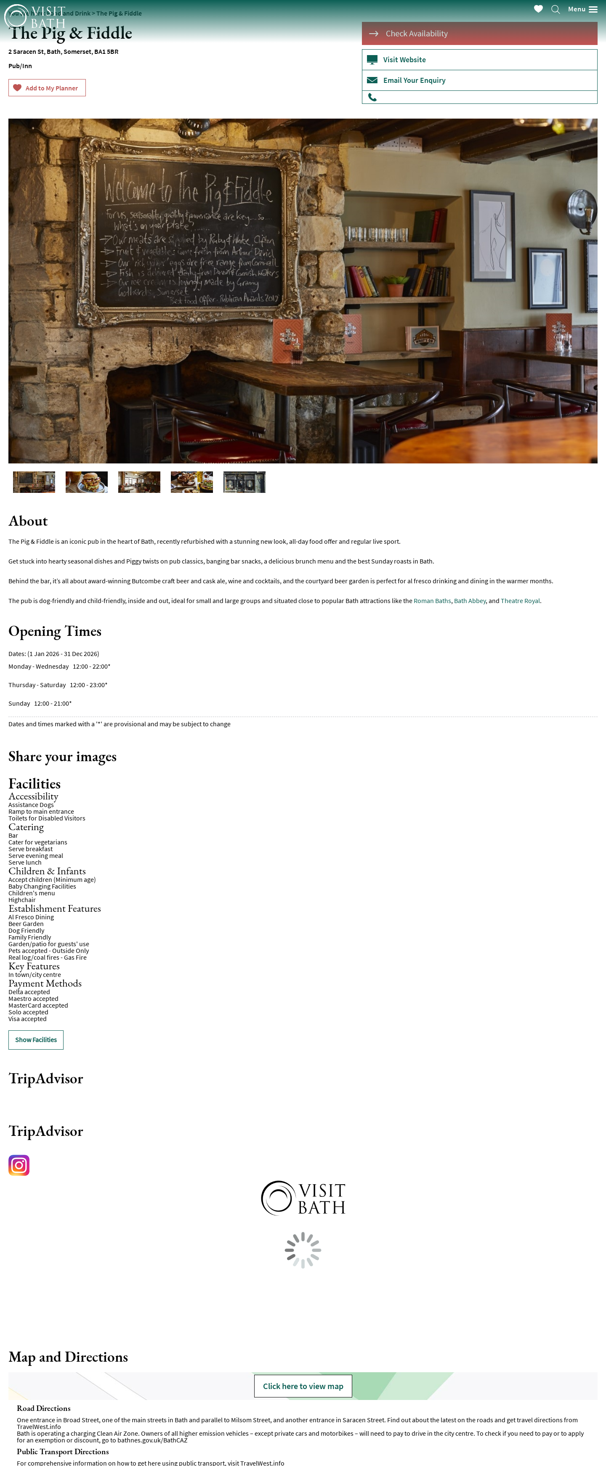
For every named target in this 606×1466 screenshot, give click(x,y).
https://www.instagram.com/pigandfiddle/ (21, 1167)
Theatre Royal (520, 600)
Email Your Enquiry (414, 80)
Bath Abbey (470, 600)
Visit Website (404, 59)
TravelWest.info (39, 1426)
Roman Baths (432, 600)
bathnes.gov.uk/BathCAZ (152, 1440)
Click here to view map (303, 1386)
